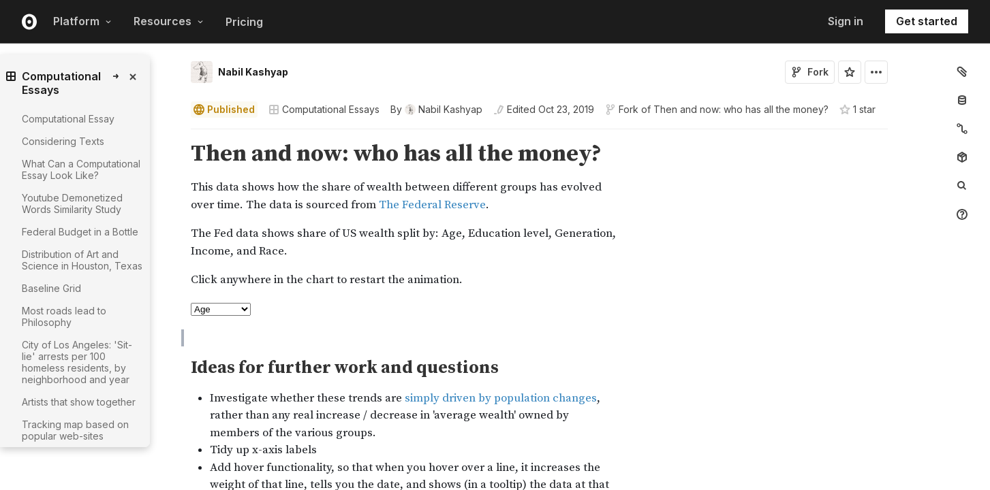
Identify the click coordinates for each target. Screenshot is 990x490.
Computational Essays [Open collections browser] (324, 109)
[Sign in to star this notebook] (849, 72)
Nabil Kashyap (253, 72)
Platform (82, 21)
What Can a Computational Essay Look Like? (81, 169)
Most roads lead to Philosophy (64, 316)
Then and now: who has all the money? (741, 109)
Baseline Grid (51, 288)
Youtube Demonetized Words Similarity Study (72, 203)
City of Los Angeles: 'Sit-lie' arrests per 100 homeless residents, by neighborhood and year (77, 362)
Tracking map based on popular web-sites (75, 430)
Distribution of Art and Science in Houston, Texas (82, 260)
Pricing (244, 22)
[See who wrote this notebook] (436, 109)
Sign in (845, 21)
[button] (175, 135)
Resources (169, 21)
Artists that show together (79, 402)
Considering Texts (63, 141)
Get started (926, 21)
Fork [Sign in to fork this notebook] (810, 72)
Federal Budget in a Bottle (80, 232)
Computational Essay (68, 119)
